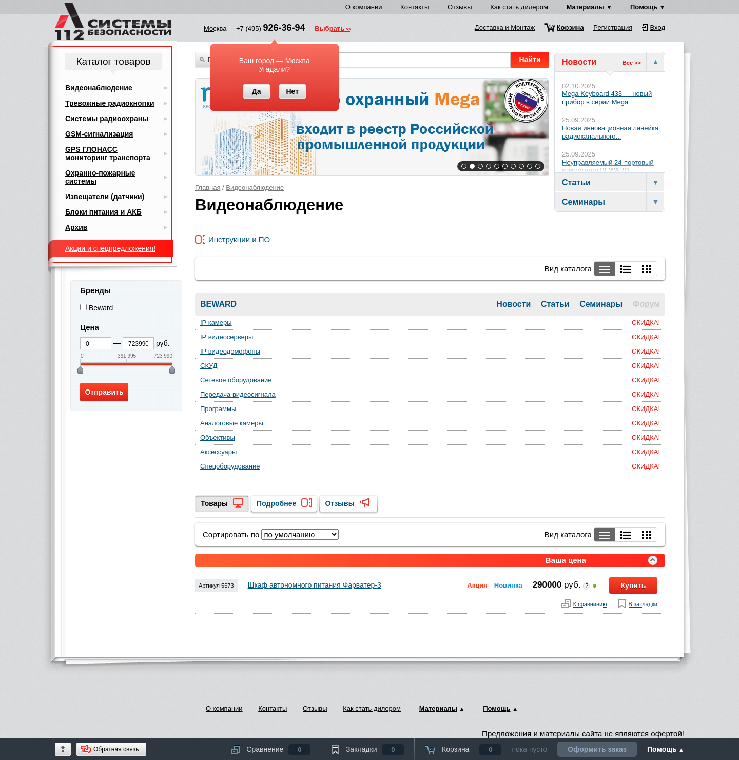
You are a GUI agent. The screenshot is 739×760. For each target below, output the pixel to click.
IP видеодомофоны (230, 351)
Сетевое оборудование (236, 380)
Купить (633, 585)
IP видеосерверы (226, 337)
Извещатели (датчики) (104, 196)
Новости (514, 304)
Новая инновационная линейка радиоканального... (610, 132)
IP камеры (216, 322)
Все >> (632, 63)
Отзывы (460, 7)
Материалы (586, 7)
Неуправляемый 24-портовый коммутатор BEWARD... (608, 166)
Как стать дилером (519, 7)
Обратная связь (116, 749)
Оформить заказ (597, 749)
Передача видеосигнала (238, 394)
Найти (530, 59)
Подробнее (276, 503)
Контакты (414, 7)
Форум (646, 304)
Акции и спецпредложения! (110, 248)
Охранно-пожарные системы (100, 177)
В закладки (643, 604)
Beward (101, 308)
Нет (292, 91)
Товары (214, 503)
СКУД (209, 365)
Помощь (643, 7)
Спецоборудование (230, 466)
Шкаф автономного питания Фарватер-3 (314, 585)
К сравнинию (590, 604)
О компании (363, 7)
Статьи (556, 304)
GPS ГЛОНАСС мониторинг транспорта (107, 153)
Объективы (217, 437)
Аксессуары (218, 452)
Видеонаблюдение (255, 187)
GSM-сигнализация (99, 134)
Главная (207, 187)
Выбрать (329, 29)
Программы (218, 409)
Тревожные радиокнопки (109, 103)
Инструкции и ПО (239, 240)
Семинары (602, 304)
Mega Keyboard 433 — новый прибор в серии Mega (607, 98)
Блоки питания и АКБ (103, 212)
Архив (76, 227)
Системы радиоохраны (106, 118)
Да (256, 91)
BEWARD (218, 304)
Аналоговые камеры (231, 423)
